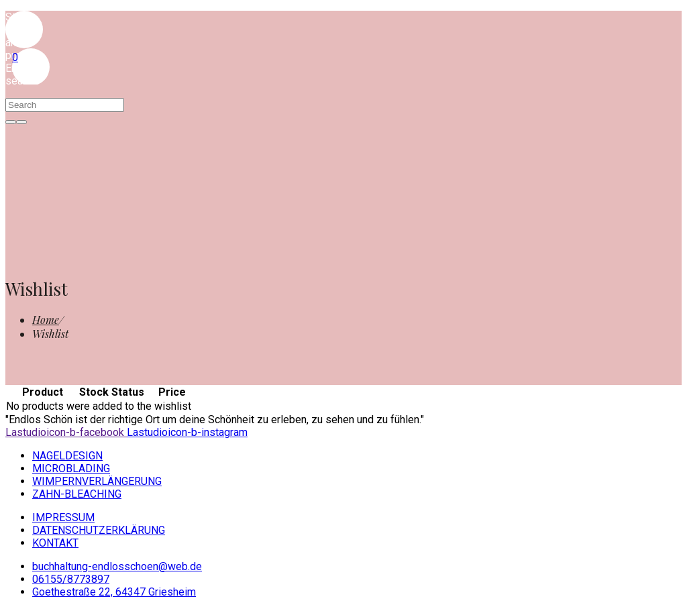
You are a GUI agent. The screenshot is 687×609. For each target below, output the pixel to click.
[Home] (45, 320)
